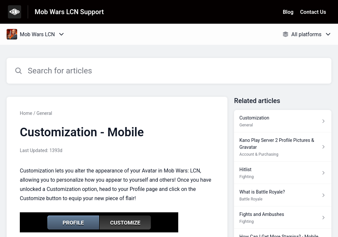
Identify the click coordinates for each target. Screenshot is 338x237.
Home (26, 113)
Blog (288, 12)
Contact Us (313, 12)
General (44, 113)
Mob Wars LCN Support (69, 12)
